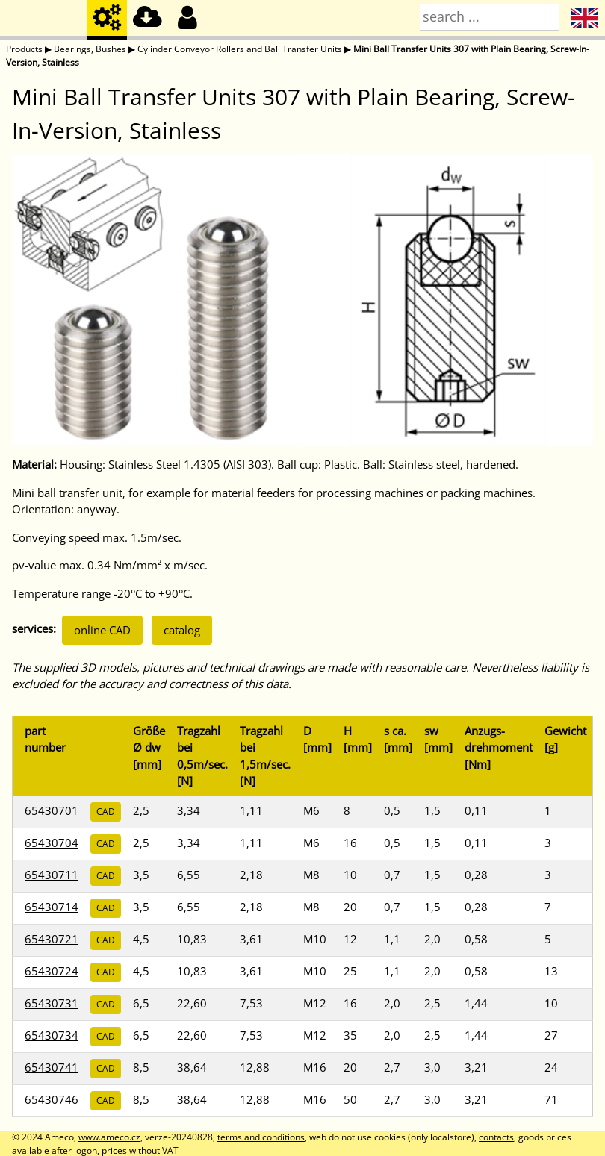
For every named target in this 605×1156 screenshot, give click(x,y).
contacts (496, 1137)
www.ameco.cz (109, 1137)
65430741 (51, 1067)
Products (24, 49)
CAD (105, 811)
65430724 (51, 970)
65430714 (51, 906)
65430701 (51, 810)
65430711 (51, 874)
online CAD (102, 629)
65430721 (51, 938)
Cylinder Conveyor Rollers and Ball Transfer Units (239, 49)
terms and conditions (261, 1137)
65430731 (51, 1003)
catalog (182, 629)
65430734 (51, 1035)
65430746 (51, 1099)
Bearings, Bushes (90, 49)
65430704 (51, 842)
